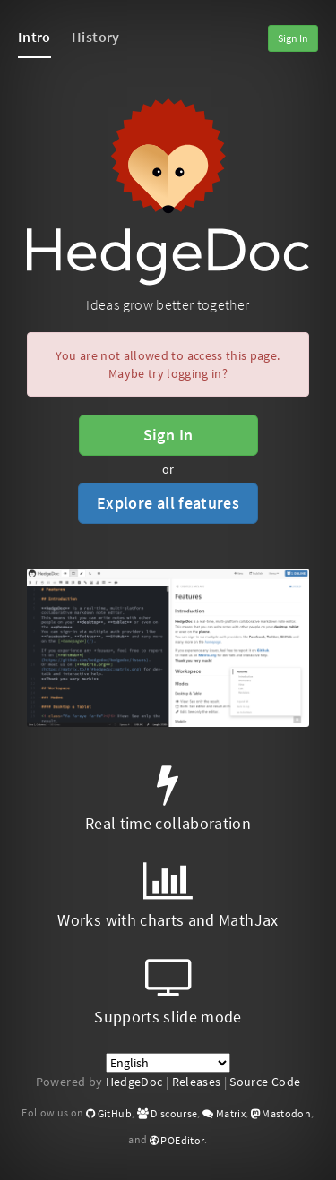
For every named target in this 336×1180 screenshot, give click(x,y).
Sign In (293, 38)
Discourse (167, 1113)
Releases (196, 1081)
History (95, 37)
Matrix (224, 1113)
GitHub (109, 1113)
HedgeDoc (134, 1081)
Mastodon (281, 1113)
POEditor (177, 1140)
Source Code (264, 1081)
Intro (34, 37)
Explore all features (168, 502)
